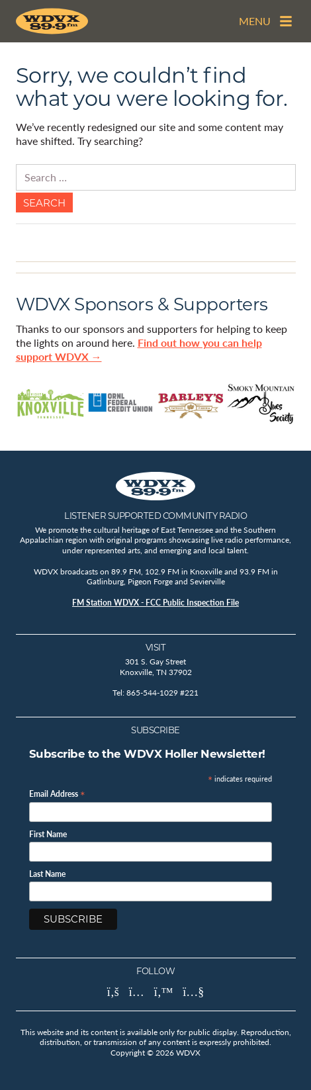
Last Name (47, 874)
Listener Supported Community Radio (155, 515)
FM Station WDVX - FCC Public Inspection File (155, 602)
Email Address (57, 793)
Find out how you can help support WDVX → (139, 349)
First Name (48, 834)
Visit (156, 647)
